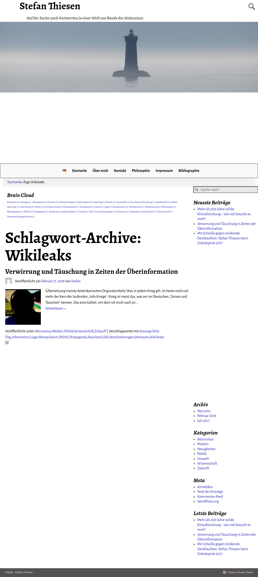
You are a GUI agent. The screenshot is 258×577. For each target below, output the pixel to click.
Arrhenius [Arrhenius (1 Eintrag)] (13, 202)
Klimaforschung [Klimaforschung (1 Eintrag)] (53, 207)
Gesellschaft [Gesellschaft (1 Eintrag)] (162, 202)
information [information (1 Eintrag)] (27, 207)
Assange (145, 331)
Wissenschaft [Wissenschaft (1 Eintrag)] (164, 211)
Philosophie (141, 171)
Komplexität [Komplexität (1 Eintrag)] (87, 207)
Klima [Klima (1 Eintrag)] (39, 207)
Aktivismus (43, 331)
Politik (69, 331)
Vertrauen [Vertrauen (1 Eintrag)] (122, 211)
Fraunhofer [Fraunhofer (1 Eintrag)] (123, 202)
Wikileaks (157, 337)
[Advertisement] (129, 128)
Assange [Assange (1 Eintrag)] (25, 202)
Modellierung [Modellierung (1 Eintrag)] (153, 207)
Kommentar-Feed (210, 497)
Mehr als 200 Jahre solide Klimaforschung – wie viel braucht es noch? (224, 214)
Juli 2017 (203, 421)
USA (105, 337)
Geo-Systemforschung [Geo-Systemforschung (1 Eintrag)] (142, 202)
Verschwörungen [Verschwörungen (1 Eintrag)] (106, 211)
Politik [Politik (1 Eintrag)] (28, 211)
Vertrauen (141, 337)
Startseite (79, 171)
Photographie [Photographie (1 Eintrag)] (15, 211)
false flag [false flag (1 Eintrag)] (99, 202)
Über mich (100, 171)
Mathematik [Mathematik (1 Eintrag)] (136, 207)
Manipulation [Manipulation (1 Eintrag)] (120, 207)
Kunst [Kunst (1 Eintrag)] (99, 207)
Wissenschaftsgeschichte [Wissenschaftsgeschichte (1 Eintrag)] (20, 216)
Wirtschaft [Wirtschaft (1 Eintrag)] (149, 211)
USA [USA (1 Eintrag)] (92, 211)
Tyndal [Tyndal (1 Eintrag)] (83, 211)
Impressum (164, 171)
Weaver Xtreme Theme (240, 572)
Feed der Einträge (210, 492)
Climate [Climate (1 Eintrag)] (52, 202)
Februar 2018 (206, 416)
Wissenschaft (84, 331)
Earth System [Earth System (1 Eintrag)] (85, 202)
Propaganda (78, 337)
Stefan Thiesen (24, 572)
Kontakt (120, 171)
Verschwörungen (121, 337)
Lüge (33, 337)
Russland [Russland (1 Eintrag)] (55, 211)
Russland (94, 337)
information (21, 337)
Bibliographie (188, 171)
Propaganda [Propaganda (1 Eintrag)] (41, 211)
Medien (57, 331)
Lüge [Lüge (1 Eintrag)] (108, 207)
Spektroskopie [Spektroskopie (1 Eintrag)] (69, 211)
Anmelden (205, 487)
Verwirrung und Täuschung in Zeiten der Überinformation (91, 271)
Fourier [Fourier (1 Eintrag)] (111, 202)
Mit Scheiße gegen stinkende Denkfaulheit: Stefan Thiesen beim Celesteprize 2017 (222, 238)
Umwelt (203, 459)
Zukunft (101, 331)
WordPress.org (208, 501)
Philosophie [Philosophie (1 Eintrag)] (168, 207)
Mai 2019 (203, 411)
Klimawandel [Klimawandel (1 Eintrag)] (71, 207)
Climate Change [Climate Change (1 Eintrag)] (67, 202)
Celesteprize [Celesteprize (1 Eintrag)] (39, 202)
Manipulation (48, 337)
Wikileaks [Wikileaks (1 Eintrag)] (136, 211)
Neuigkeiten (206, 449)
